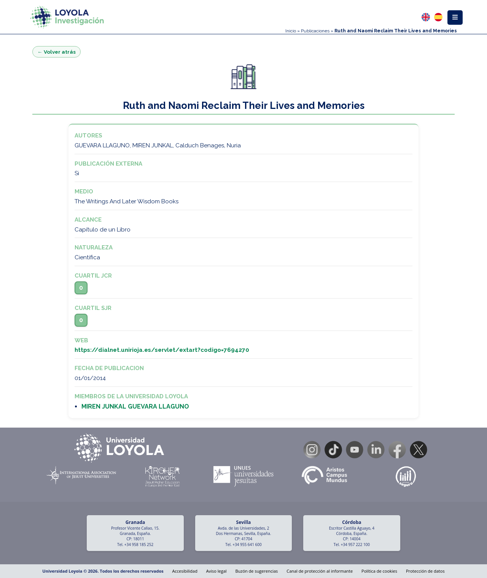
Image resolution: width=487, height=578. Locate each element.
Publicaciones (315, 31)
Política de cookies (379, 571)
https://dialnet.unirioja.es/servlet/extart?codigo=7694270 (162, 349)
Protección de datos (425, 571)
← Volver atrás (56, 52)
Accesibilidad (184, 571)
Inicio (290, 31)
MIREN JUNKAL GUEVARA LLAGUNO (135, 406)
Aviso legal (216, 571)
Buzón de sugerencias (256, 571)
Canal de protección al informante (319, 571)
